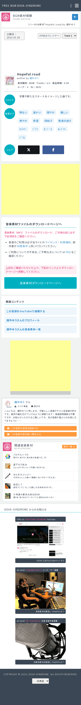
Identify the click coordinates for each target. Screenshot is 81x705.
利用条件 (22, 246)
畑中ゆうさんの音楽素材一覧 (23, 329)
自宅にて (17, 484)
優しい (64, 112)
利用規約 (65, 242)
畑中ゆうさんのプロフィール (23, 320)
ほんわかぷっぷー (22, 474)
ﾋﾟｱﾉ (35, 129)
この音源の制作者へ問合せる (26, 434)
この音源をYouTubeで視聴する (25, 311)
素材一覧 (68, 446)
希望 (36, 120)
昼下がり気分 (20, 464)
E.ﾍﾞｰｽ (48, 129)
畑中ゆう (34, 78)
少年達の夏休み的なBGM (26, 494)
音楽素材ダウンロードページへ (40, 283)
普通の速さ (64, 120)
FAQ (68, 252)
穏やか (51, 112)
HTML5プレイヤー (49, 35)
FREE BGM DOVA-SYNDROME (21, 5)
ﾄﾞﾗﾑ (22, 137)
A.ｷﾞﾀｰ (62, 129)
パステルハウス (21, 454)
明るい (23, 112)
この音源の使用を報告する (24, 428)
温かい (37, 112)
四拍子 (48, 120)
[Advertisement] (20, 189)
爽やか (23, 120)
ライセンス (51, 242)
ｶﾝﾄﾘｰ (23, 129)
